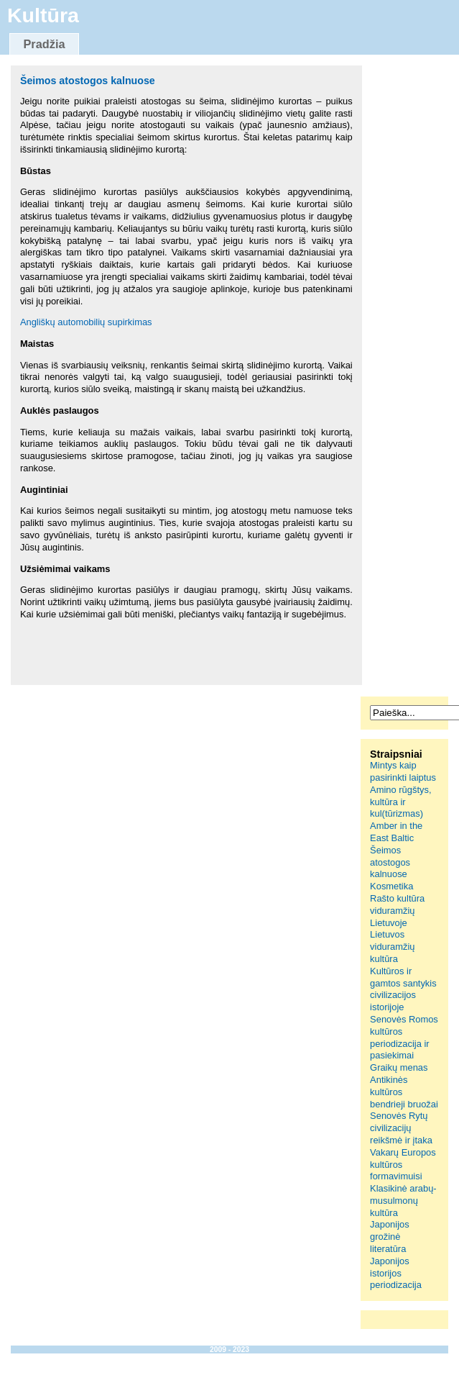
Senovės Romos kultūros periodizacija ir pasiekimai (404, 1037)
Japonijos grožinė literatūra (389, 1236)
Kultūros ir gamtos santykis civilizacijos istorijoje (403, 989)
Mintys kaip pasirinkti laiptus (403, 771)
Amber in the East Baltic (396, 831)
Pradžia (44, 43)
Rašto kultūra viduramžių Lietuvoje (397, 910)
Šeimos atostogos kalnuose (87, 80)
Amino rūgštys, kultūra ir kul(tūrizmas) (400, 802)
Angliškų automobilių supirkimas (86, 322)
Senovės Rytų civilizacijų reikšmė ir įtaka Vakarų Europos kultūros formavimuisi (403, 1145)
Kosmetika (391, 886)
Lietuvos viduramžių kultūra (392, 946)
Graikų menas (398, 1067)
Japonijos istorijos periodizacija (396, 1273)
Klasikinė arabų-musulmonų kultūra (403, 1200)
